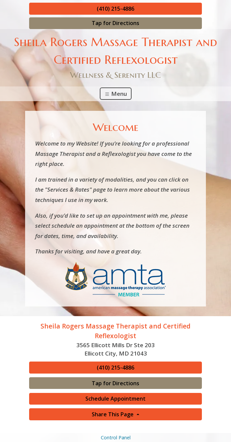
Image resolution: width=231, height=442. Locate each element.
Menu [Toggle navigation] (115, 93)
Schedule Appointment (115, 398)
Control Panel (116, 437)
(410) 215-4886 (115, 8)
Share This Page (113, 414)
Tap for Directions (115, 23)
